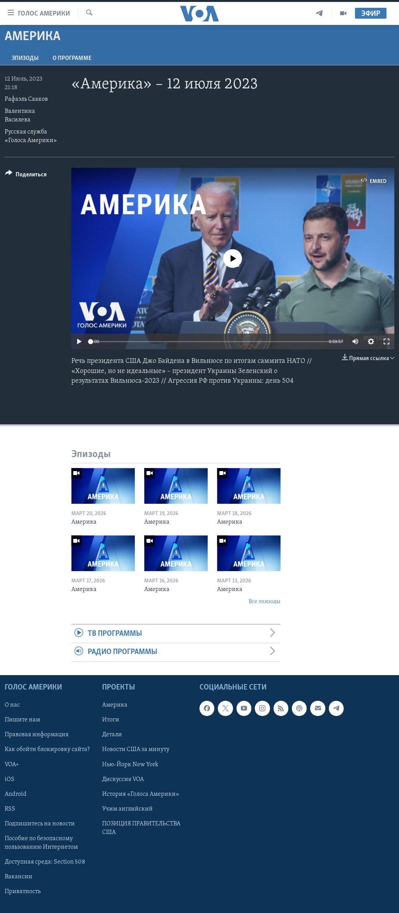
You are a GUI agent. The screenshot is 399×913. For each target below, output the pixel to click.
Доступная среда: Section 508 (45, 861)
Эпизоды (25, 58)
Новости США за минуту (135, 749)
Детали (112, 735)
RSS (10, 809)
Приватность (23, 891)
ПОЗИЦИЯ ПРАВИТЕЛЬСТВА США (141, 827)
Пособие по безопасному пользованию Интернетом (41, 842)
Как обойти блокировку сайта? (47, 749)
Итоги (110, 720)
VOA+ (12, 764)
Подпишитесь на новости (40, 823)
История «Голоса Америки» (140, 794)
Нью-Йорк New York (130, 764)
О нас (12, 705)
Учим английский (127, 809)
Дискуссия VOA (123, 779)
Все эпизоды (265, 602)
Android (15, 794)
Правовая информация (37, 735)
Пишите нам (22, 720)
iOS (9, 779)
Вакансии (18, 876)
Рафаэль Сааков (26, 99)
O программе (72, 58)
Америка (114, 705)
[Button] (26, 176)
